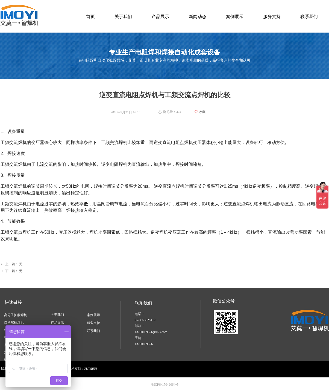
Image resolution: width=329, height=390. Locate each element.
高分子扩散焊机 (15, 315)
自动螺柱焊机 (14, 322)
